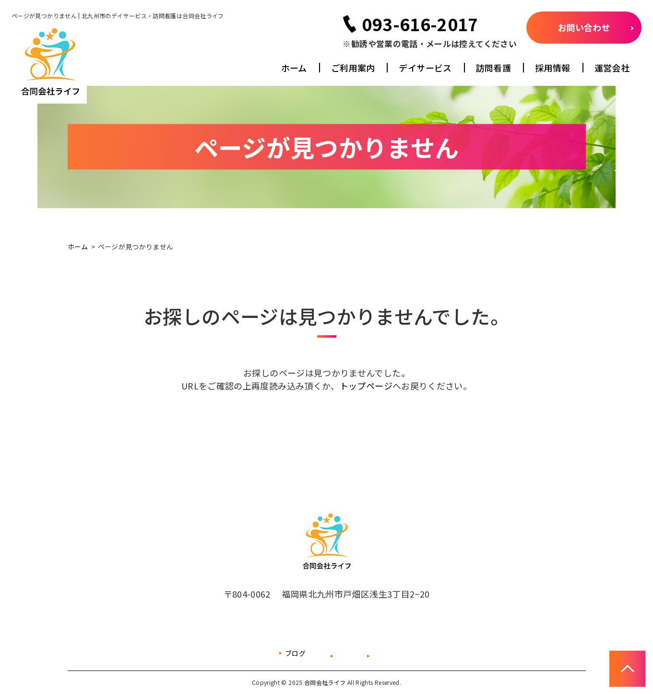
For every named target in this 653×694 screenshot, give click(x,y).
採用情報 (552, 67)
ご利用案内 (353, 67)
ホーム (294, 67)
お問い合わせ (584, 27)
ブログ (247, 653)
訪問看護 (493, 67)
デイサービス (425, 67)
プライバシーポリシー (395, 653)
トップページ (366, 385)
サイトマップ (309, 653)
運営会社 (611, 67)
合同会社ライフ (325, 682)
